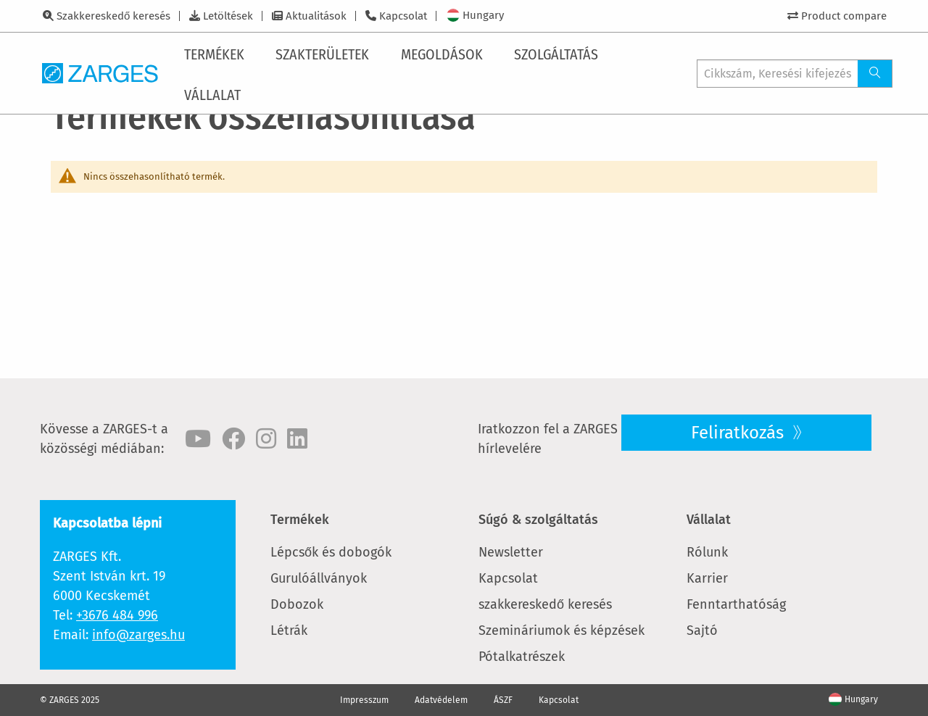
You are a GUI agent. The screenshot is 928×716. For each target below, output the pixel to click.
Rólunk (707, 552)
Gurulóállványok (318, 578)
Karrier (707, 578)
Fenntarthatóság (736, 604)
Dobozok (296, 604)
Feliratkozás (739, 432)
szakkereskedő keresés (545, 604)
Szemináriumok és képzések (561, 630)
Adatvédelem (441, 700)
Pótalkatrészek (521, 657)
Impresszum (364, 700)
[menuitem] (217, 53)
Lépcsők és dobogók (331, 552)
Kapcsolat (403, 15)
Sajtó (702, 630)
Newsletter (510, 552)
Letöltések (228, 15)
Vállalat (709, 520)
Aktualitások (316, 15)
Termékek (299, 520)
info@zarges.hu (138, 635)
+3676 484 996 (117, 615)
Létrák (288, 630)
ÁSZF (503, 700)
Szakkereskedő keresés (113, 15)
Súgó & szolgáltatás (538, 520)
